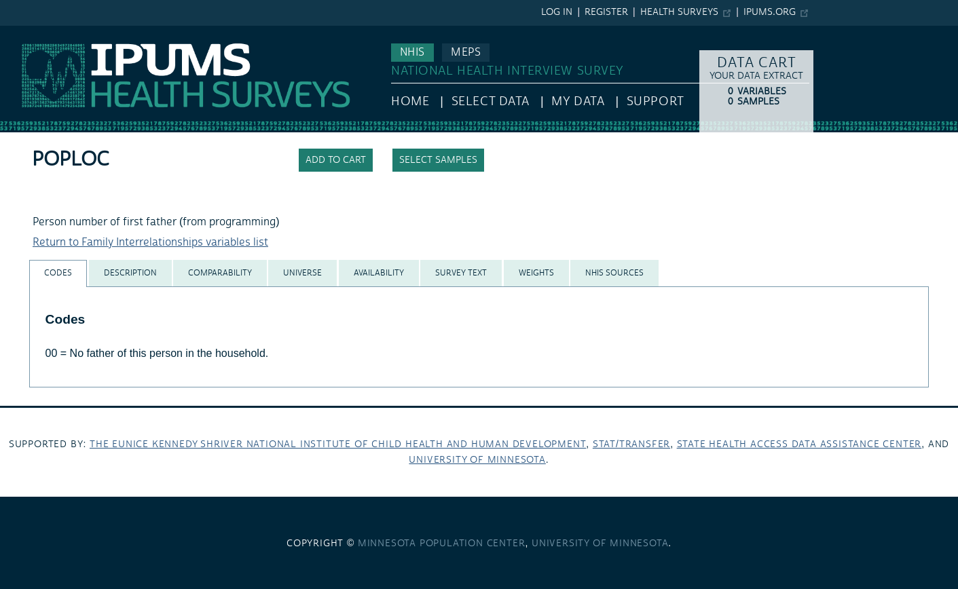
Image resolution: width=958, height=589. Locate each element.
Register (606, 12)
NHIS (412, 52)
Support (655, 101)
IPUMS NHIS (29, 32)
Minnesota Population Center (442, 543)
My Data (577, 101)
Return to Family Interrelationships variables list (150, 242)
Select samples (438, 160)
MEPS (466, 52)
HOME (410, 101)
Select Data (491, 101)
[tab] (58, 273)
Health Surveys (679, 12)
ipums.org (769, 12)
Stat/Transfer (631, 444)
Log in (556, 12)
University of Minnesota (477, 460)
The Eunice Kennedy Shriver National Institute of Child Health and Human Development (338, 444)
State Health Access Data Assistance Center (799, 444)
